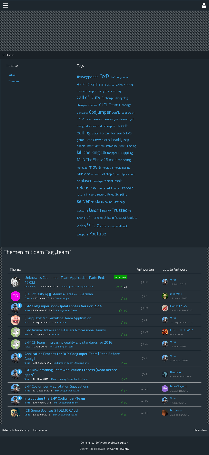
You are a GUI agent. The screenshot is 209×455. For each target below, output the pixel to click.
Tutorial (81, 217)
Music (81, 174)
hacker (106, 140)
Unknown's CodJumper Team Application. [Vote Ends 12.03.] (65, 280)
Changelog (121, 98)
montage (82, 167)
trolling (106, 211)
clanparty (82, 112)
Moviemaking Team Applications (69, 379)
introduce (112, 146)
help (126, 139)
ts (130, 211)
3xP (104, 76)
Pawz (27, 334)
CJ (101, 104)
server (83, 201)
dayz (88, 119)
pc (78, 180)
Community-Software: (104, 442)
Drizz (27, 415)
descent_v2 (110, 119)
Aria (26, 322)
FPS (129, 133)
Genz (89, 140)
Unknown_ (30, 286)
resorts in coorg (86, 194)
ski (92, 202)
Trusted (120, 210)
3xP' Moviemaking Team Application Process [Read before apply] (70, 372)
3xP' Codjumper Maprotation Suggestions (56, 386)
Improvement (96, 145)
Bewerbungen (62, 298)
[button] (5, 5)
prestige (98, 181)
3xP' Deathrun (91, 84)
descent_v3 (126, 119)
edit (124, 125)
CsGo (80, 119)
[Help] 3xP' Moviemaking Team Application (57, 318)
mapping (125, 152)
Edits (95, 133)
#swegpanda (88, 77)
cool (124, 112)
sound (108, 202)
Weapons (83, 234)
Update (132, 217)
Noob (97, 174)
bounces (110, 91)
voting (111, 226)
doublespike (108, 126)
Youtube (98, 233)
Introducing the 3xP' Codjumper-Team (54, 398)
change (109, 98)
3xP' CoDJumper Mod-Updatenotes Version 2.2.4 (63, 306)
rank (118, 181)
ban (130, 84)
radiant (108, 180)
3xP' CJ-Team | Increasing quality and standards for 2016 (68, 342)
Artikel (12, 75)
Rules (110, 194)
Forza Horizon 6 (112, 133)
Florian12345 (178, 306)
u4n (89, 217)
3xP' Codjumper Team (65, 310)
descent (97, 119)
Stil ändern (200, 430)
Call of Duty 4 (90, 97)
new (90, 174)
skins (99, 201)
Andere (55, 334)
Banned (82, 91)
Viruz (93, 225)
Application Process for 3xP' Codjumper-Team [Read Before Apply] (72, 356)
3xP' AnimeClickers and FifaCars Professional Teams (65, 330)
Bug (119, 91)
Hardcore (176, 410)
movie (95, 166)
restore (101, 194)
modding (124, 160)
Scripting (121, 194)
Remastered (101, 188)
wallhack (122, 226)
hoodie (81, 146)
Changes (82, 105)
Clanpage (125, 104)
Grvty (97, 139)
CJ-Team (111, 104)
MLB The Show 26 (92, 159)
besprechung (96, 91)
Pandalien (176, 372)
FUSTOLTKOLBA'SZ (181, 330)
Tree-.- (28, 298)
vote (103, 226)
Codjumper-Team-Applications (77, 286)
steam (82, 210)
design (81, 126)
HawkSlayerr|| (178, 386)
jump (122, 145)
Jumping (131, 146)
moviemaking (122, 167)
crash (131, 112)
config (116, 112)
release (84, 187)
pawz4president (125, 174)
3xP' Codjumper (119, 77)
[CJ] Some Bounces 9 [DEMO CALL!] (51, 410)
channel (93, 105)
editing (84, 132)
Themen (14, 81)
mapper (112, 152)
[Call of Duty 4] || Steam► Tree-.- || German (58, 294)
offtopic (108, 173)
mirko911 (176, 294)
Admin (121, 85)
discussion (92, 126)
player (86, 180)
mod (113, 159)
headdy (116, 139)
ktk (103, 152)
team (95, 209)
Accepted (120, 277)
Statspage (119, 202)
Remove (116, 188)
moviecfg (107, 167)
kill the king (88, 152)
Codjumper (100, 111)
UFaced (98, 217)
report (127, 188)
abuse (111, 85)
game (80, 139)
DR (118, 126)
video (81, 226)
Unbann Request (115, 217)
